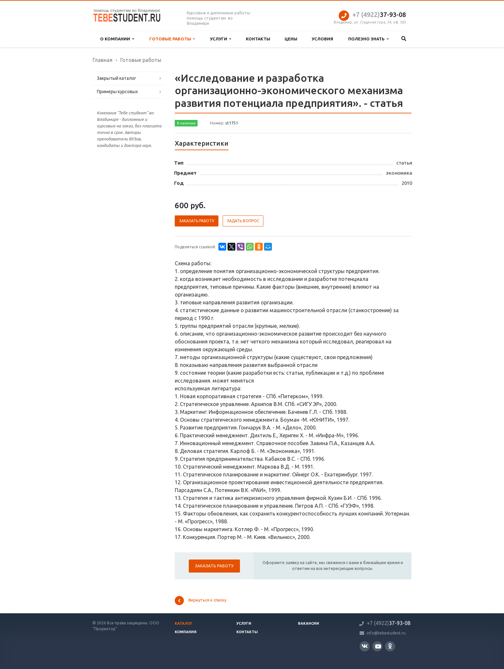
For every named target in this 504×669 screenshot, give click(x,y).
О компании (117, 38)
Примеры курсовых (117, 91)
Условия (322, 38)
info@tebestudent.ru (386, 633)
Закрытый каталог (116, 78)
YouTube (378, 646)
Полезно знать (368, 38)
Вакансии (308, 623)
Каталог (184, 623)
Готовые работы (172, 38)
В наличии (186, 123)
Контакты (258, 38)
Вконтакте (365, 646)
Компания (186, 632)
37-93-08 (379, 14)
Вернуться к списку (200, 600)
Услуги (220, 38)
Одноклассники (390, 646)
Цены (291, 38)
